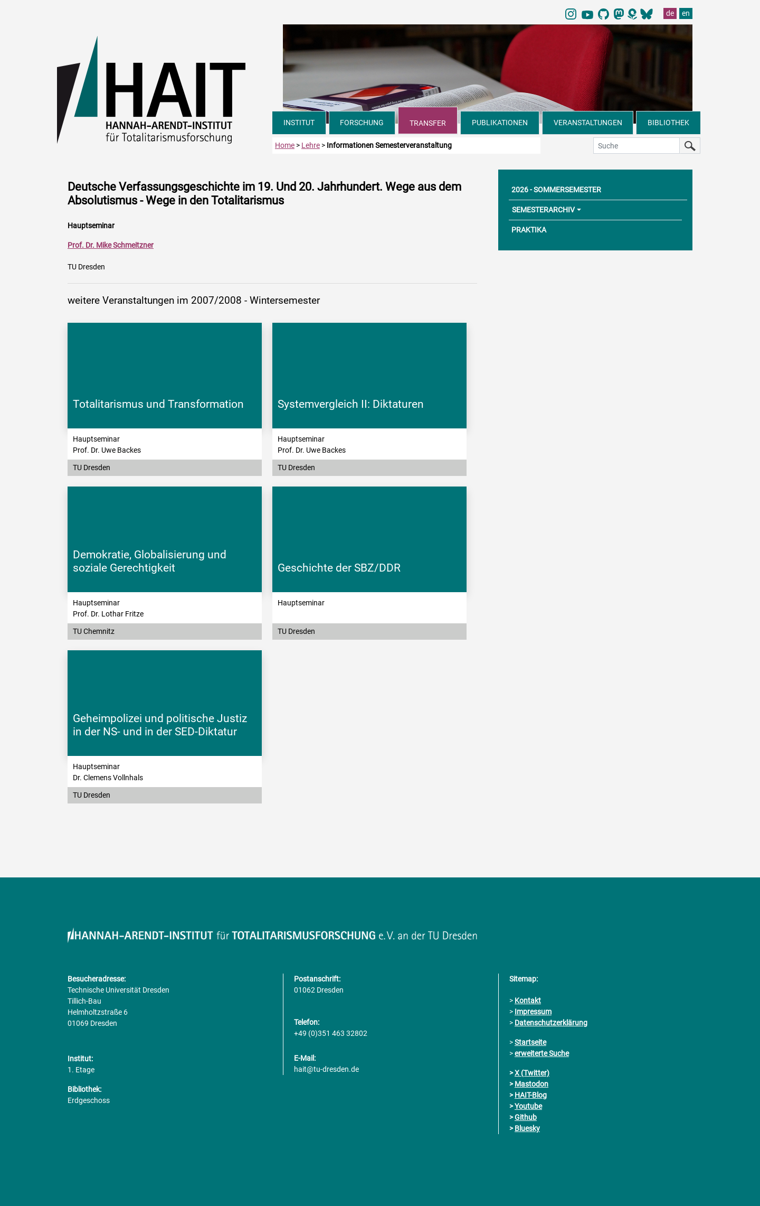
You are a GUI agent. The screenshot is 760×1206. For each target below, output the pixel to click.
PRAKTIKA (528, 230)
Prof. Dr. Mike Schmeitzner (111, 245)
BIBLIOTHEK (668, 122)
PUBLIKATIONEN (500, 122)
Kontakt (528, 1000)
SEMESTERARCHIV (543, 209)
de (670, 13)
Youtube (528, 1106)
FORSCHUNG (362, 122)
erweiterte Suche (542, 1053)
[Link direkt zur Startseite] (164, 89)
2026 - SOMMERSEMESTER (556, 189)
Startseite (530, 1042)
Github (526, 1117)
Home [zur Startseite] (284, 145)
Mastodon (531, 1084)
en (686, 13)
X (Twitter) (532, 1073)
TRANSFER (428, 123)
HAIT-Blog (531, 1095)
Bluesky (527, 1128)
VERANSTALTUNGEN (588, 122)
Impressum (533, 1011)
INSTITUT (299, 122)
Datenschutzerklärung (551, 1022)
